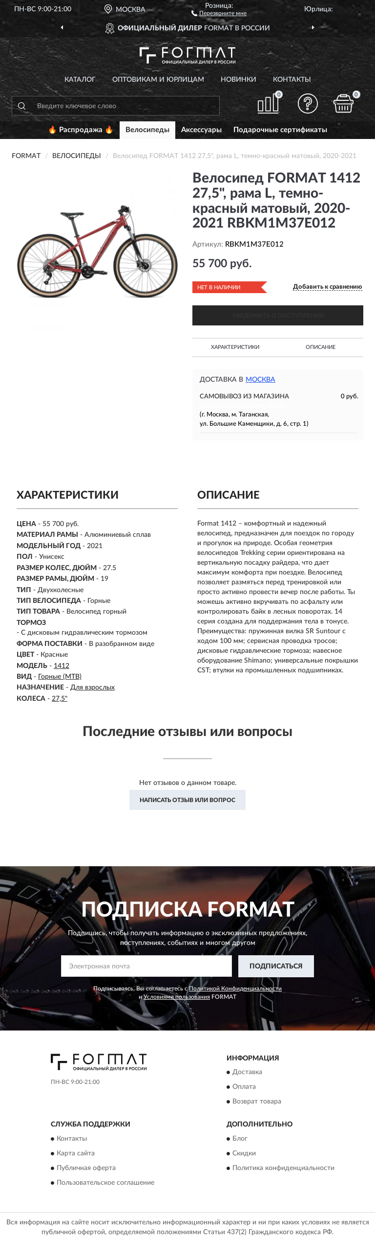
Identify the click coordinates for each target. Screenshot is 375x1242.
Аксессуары (201, 130)
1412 (61, 666)
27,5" (59, 698)
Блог (240, 1138)
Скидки (244, 1153)
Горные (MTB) (60, 676)
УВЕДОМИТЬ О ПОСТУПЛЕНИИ (278, 316)
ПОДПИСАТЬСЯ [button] (276, 966)
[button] (219, 13)
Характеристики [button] (235, 347)
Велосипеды (147, 130)
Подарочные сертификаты (280, 130)
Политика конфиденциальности (283, 1168)
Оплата (244, 1087)
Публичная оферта (86, 1168)
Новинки (238, 79)
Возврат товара (256, 1102)
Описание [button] (320, 347)
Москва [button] (260, 379)
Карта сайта (76, 1153)
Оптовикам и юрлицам (158, 79)
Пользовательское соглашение (105, 1182)
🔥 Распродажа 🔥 (81, 130)
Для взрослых (92, 687)
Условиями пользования (177, 997)
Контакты (292, 79)
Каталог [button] (80, 79)
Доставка (247, 1072)
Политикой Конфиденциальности (235, 988)
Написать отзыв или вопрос (187, 800)
